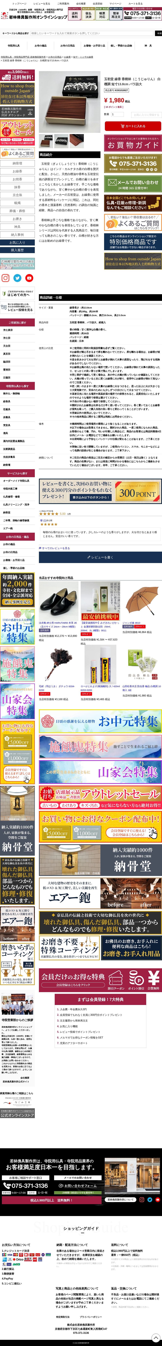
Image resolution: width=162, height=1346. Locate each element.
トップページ (19, 3)
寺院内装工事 (10, 488)
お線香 (67, 57)
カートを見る (135, 3)
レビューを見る (42, 3)
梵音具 (6, 425)
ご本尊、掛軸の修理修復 (16, 520)
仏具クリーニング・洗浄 (16, 504)
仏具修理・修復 (11, 496)
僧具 (5, 433)
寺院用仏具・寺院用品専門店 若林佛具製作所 (23, 57)
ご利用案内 (63, 3)
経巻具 (6, 401)
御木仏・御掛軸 (11, 393)
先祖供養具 (9, 457)
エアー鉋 (8, 528)
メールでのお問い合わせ (149, 24)
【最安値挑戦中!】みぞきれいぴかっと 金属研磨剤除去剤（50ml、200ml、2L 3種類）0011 (100, 626)
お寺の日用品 (55, 57)
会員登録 (97, 3)
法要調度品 (9, 449)
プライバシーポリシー (91, 1317)
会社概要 (81, 3)
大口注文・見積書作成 (122, 24)
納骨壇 (6, 465)
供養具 (6, 417)
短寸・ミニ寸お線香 (83, 57)
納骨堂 (6, 512)
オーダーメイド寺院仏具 (16, 480)
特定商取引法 (62, 1317)
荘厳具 (6, 409)
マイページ (115, 3)
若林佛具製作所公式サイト (16, 1081)
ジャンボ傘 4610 (131, 622)
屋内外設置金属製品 (14, 441)
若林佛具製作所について (121, 1199)
